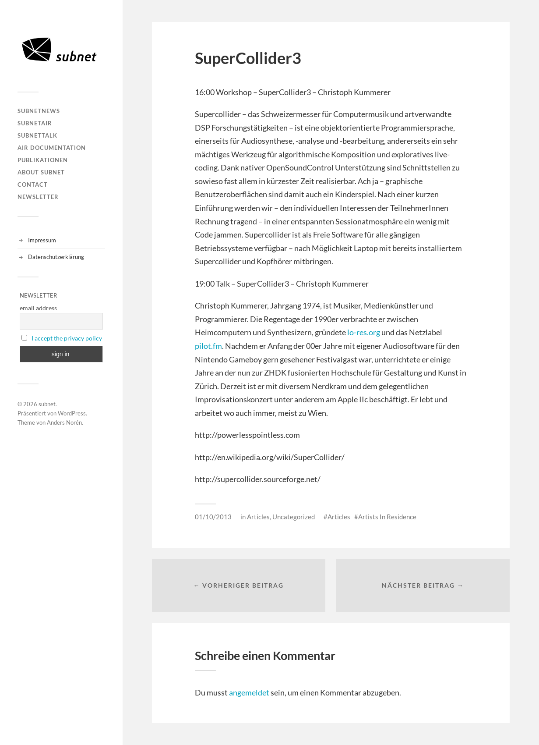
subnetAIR (35, 123)
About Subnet (41, 172)
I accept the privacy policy (67, 338)
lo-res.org (363, 332)
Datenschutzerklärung (56, 256)
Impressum (42, 240)
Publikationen (43, 159)
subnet (47, 404)
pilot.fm (208, 346)
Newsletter (38, 196)
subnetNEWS (39, 110)
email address (38, 308)
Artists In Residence (387, 517)
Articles (258, 517)
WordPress (72, 413)
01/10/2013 (213, 517)
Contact (33, 184)
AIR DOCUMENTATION (52, 147)
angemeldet (249, 692)
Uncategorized (293, 517)
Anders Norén (64, 422)
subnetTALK (37, 135)
